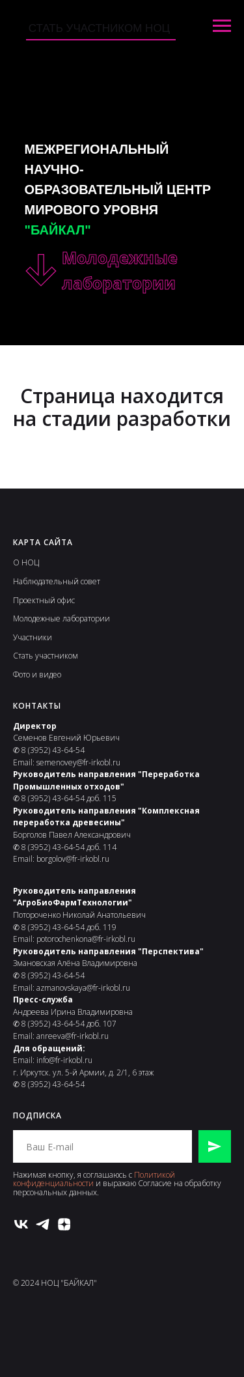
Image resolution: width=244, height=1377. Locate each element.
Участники (32, 637)
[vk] (21, 1224)
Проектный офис (44, 600)
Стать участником (45, 655)
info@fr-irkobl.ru (64, 1060)
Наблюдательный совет (56, 581)
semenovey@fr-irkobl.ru (78, 762)
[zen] (64, 1224)
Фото (21, 674)
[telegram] (42, 1224)
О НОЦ (26, 562)
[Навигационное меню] (222, 26)
